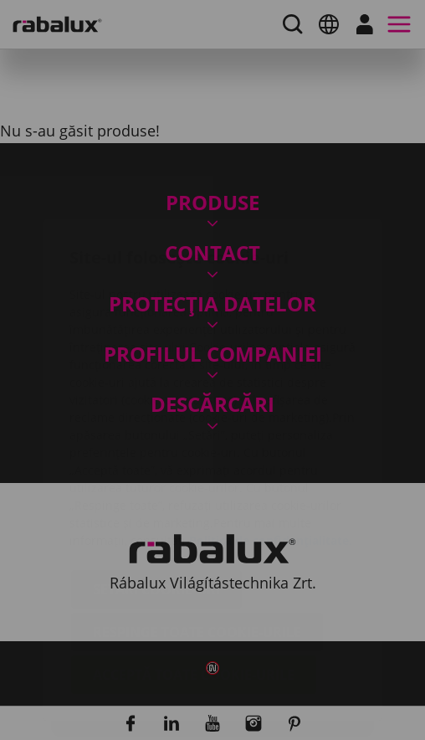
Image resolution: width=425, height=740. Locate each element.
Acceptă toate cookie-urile (193, 575)
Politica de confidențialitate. (270, 441)
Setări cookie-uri (156, 489)
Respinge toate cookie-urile (197, 532)
